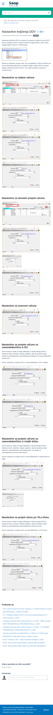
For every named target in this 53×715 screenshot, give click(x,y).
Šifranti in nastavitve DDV (11, 23)
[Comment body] (28, 677)
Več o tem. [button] (29, 712)
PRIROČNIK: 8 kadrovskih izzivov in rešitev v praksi (21, 636)
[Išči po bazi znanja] (24, 13)
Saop (5, 20)
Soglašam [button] (46, 710)
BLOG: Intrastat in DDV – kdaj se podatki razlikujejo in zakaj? (25, 639)
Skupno (36, 35)
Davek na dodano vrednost (28, 20)
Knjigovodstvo (14, 20)
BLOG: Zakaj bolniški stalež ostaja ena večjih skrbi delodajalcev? (26, 646)
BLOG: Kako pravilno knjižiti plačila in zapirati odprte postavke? (25, 643)
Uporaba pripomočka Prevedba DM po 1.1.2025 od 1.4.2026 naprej (27, 633)
